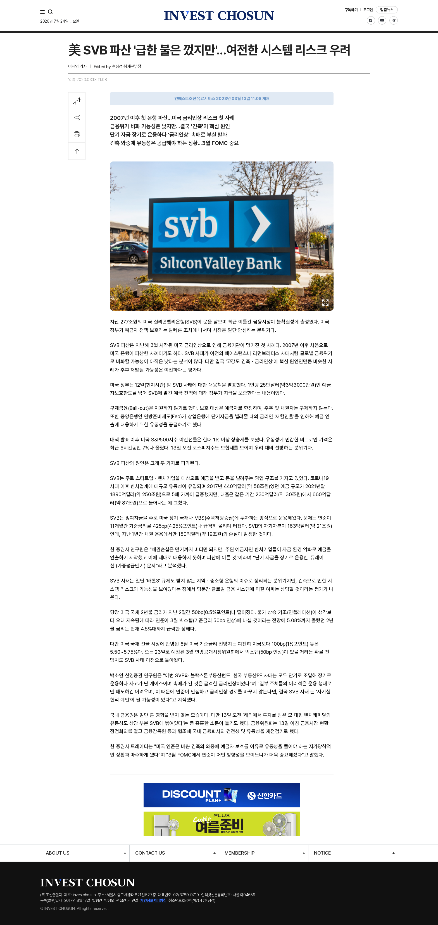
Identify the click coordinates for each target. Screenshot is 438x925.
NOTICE (322, 853)
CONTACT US (150, 853)
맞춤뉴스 (386, 10)
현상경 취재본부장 (126, 66)
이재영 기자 (77, 66)
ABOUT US (58, 853)
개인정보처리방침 (153, 900)
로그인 (368, 10)
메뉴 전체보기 (43, 12)
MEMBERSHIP (239, 853)
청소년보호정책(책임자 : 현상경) (191, 900)
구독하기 (351, 10)
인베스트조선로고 (219, 15)
